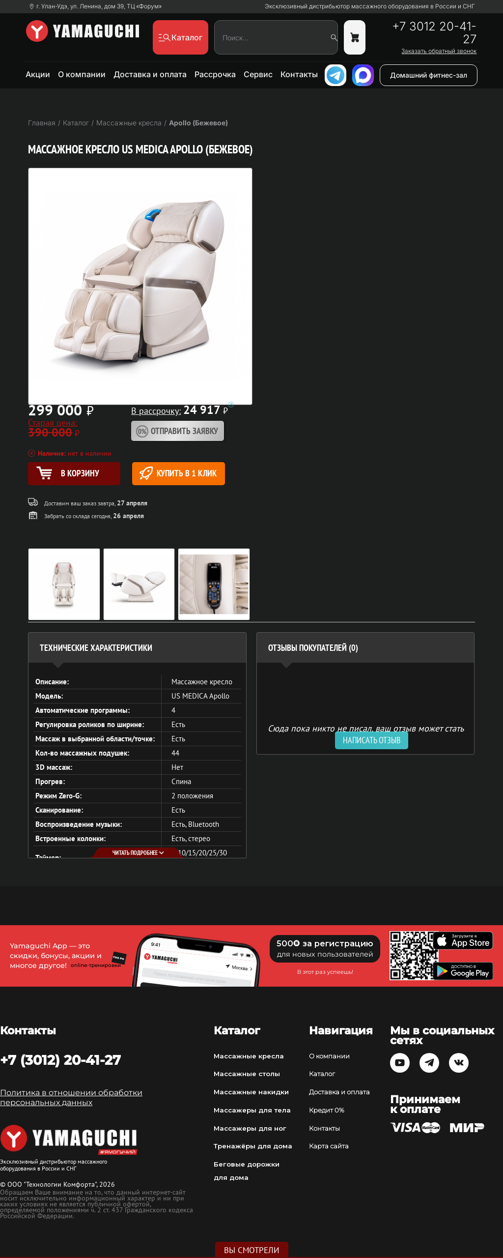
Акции (38, 74)
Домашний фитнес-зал (428, 75)
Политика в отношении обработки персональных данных (71, 1097)
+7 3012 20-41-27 (434, 33)
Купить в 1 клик (178, 473)
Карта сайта (329, 1146)
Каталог (322, 1074)
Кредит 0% (326, 1110)
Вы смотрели (251, 1250)
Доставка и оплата (150, 74)
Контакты (299, 74)
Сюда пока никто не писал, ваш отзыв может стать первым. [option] (366, 732)
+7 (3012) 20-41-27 (60, 1060)
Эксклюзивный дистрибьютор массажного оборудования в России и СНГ (370, 6)
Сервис (258, 74)
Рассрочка (215, 74)
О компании (82, 74)
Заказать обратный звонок (438, 51)
